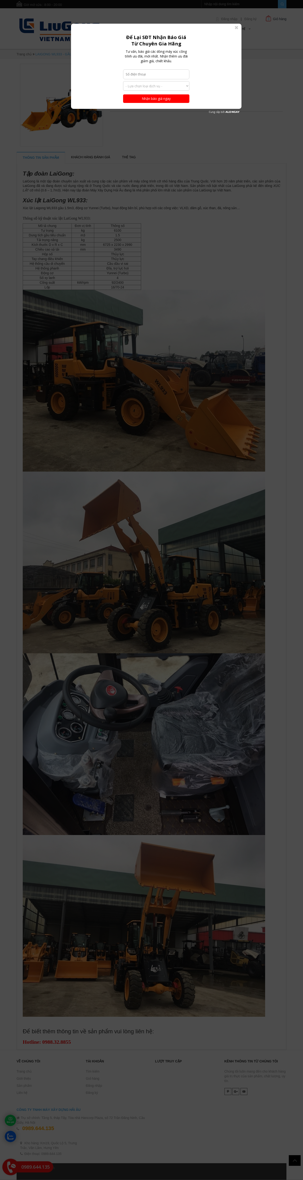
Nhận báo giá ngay (156, 98)
